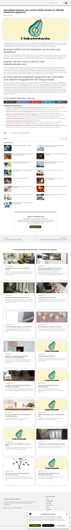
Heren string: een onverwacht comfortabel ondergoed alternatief (54, 179)
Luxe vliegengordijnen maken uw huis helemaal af (18, 327)
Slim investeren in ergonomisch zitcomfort (54, 170)
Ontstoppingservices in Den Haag (47, 298)
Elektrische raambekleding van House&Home (17, 298)
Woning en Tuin (8, 15)
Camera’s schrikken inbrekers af (46, 356)
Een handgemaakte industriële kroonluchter (49, 327)
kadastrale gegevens (25, 133)
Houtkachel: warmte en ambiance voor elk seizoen (55, 186)
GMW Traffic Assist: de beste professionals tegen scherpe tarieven (22, 171)
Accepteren (35, 525)
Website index (49, 509)
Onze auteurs (48, 503)
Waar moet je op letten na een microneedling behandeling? (21, 187)
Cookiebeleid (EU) (49, 501)
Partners (48, 507)
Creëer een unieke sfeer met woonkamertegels (22, 194)
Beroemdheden (49, 505)
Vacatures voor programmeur (15, 118)
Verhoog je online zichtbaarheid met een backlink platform (55, 195)
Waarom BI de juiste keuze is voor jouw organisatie (22, 115)
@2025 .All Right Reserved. (13, 513)
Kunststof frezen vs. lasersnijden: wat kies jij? (21, 146)
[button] (67, 514)
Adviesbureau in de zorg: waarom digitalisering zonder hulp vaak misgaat (55, 146)
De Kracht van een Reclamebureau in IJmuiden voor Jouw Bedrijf (56, 155)
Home (47, 499)
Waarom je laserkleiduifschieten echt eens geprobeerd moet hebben (53, 163)
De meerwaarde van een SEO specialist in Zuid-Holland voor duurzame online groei (22, 163)
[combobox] (56, 3)
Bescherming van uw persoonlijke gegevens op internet (23, 111)
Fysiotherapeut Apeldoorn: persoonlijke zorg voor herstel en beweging (22, 203)
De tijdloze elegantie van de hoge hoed (20, 178)
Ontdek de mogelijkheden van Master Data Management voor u (26, 108)
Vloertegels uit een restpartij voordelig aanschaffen (51, 444)
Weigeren (48, 525)
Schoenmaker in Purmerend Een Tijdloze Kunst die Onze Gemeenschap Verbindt (22, 155)
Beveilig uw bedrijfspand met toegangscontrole (21, 122)
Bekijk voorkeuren (61, 525)
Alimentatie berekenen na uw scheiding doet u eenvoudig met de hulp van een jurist (32, 125)
